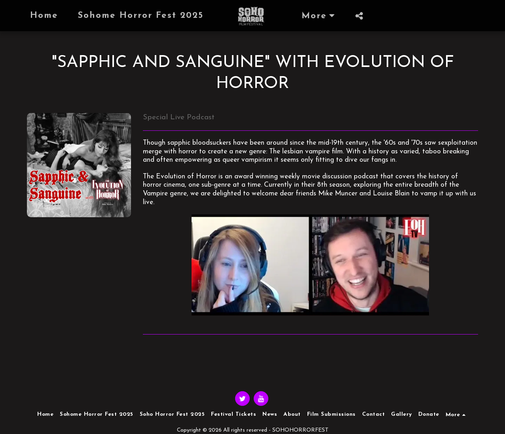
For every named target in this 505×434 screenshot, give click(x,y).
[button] (359, 15)
